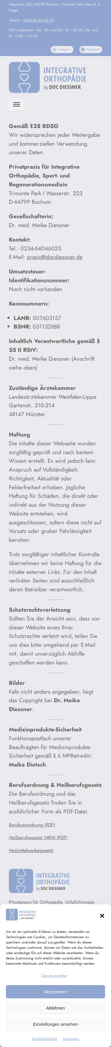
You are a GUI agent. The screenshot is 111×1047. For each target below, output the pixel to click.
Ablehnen (55, 1007)
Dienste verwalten (54, 975)
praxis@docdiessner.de (55, 257)
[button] (102, 916)
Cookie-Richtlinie (44, 1038)
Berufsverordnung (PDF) (32, 825)
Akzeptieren (55, 991)
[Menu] (16, 104)
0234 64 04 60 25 (38, 20)
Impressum (71, 1038)
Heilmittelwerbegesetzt (31, 850)
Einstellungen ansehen (55, 1024)
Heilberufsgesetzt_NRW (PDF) (38, 837)
